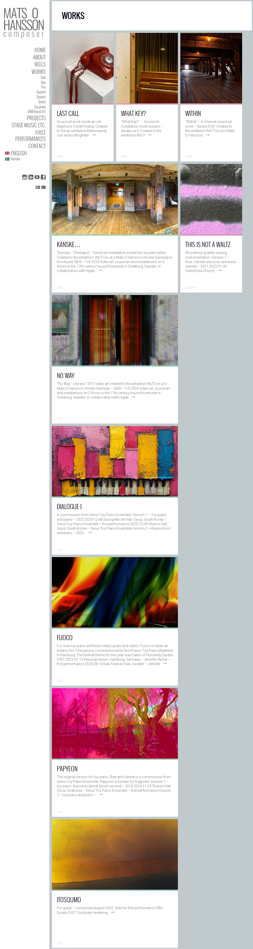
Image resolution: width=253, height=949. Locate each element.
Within (193, 113)
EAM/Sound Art (37, 111)
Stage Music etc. (29, 125)
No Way (65, 375)
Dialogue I (69, 506)
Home (40, 50)
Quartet (41, 91)
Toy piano (40, 106)
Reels (40, 64)
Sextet (42, 101)
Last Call (68, 113)
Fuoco (65, 637)
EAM (60, 156)
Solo (43, 77)
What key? (133, 113)
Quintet (41, 96)
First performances (30, 135)
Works (39, 71)
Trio (43, 87)
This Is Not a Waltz (208, 244)
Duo (43, 82)
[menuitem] (25, 153)
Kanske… (69, 244)
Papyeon (67, 768)
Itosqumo (69, 899)
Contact (37, 146)
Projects (36, 118)
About (39, 57)
